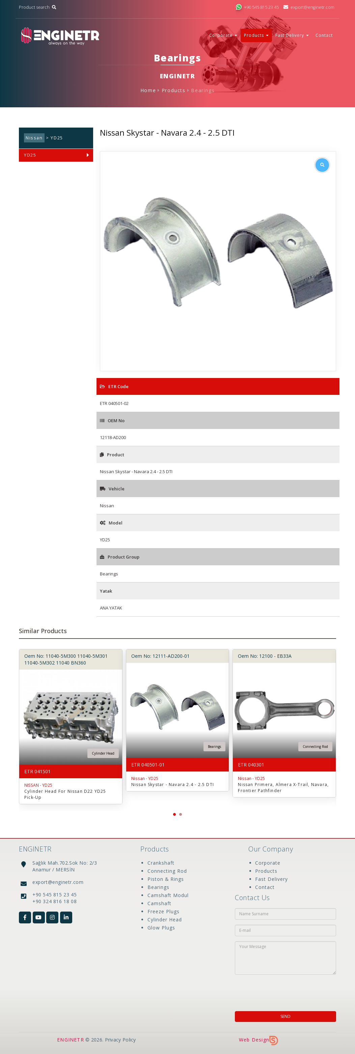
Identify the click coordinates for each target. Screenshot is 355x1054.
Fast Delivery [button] (292, 35)
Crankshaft (160, 863)
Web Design (258, 1039)
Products (174, 90)
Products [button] (256, 35)
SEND (285, 1016)
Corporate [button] (223, 35)
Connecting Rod (167, 871)
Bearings (203, 90)
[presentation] (278, 991)
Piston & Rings (165, 879)
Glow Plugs (161, 927)
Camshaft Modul (167, 895)
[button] (174, 814)
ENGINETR (70, 1039)
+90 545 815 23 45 (257, 7)
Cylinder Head (164, 919)
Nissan (34, 138)
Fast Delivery (271, 879)
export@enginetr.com (309, 7)
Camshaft (159, 903)
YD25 (30, 155)
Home (148, 90)
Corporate (267, 863)
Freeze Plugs (163, 911)
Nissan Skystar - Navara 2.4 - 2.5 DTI (172, 784)
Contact (324, 35)
